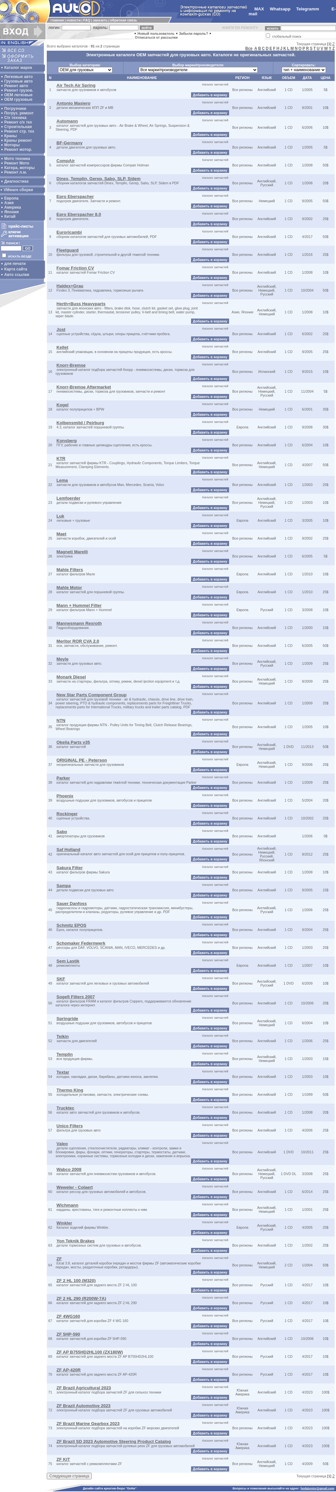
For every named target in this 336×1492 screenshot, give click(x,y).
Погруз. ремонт (18, 113)
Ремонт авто (16, 86)
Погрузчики (15, 108)
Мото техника (17, 158)
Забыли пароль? (193, 33)
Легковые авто (18, 76)
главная (57, 20)
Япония (11, 212)
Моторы (12, 145)
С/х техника (15, 117)
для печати (15, 263)
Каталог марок (18, 67)
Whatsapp (280, 9)
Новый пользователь (155, 33)
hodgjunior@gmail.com (317, 1488)
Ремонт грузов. (18, 90)
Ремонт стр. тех (19, 131)
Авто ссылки (16, 274)
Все (248, 48)
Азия (9, 203)
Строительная (18, 126)
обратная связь (123, 20)
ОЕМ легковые (18, 95)
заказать (100, 20)
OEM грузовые (18, 99)
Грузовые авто (18, 81)
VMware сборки (18, 190)
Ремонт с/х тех (18, 122)
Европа (11, 198)
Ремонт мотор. (18, 149)
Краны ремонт (18, 140)
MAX (259, 9)
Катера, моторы (19, 167)
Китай (10, 216)
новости (74, 20)
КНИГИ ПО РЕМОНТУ (240, 28)
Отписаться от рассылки (156, 37)
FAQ (86, 20)
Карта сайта (15, 269)
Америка (12, 207)
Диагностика (16, 181)
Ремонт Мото (16, 163)
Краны (10, 136)
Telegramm (307, 9)
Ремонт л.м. (15, 172)
